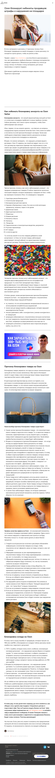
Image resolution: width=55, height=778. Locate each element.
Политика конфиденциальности (39, 760)
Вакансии (29, 760)
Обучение (15, 760)
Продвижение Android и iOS (12, 749)
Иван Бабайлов (20, 58)
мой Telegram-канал (36, 710)
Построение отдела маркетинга (24, 751)
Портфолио (8, 760)
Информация (22, 760)
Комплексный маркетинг (22, 753)
